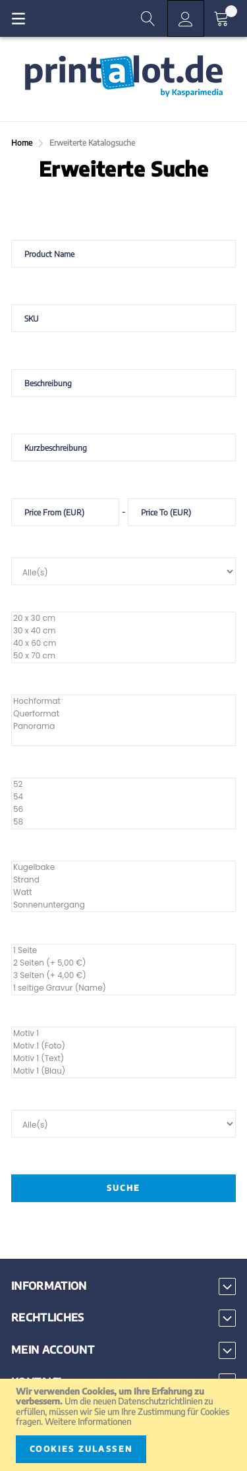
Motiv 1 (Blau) (123, 1071)
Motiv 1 (123, 1033)
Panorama (123, 726)
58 (123, 822)
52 (123, 784)
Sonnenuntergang (123, 905)
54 (123, 797)
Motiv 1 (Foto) (123, 1046)
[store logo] (124, 76)
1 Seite (123, 950)
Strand (123, 880)
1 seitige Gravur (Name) (123, 988)
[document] (123, 1425)
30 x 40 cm (123, 631)
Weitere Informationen (88, 1421)
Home (22, 143)
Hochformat (123, 701)
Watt (123, 892)
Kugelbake (123, 867)
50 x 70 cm (123, 656)
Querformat (123, 714)
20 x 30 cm (123, 618)
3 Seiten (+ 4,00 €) (123, 975)
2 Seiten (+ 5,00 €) (123, 963)
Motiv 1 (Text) (123, 1059)
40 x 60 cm (123, 643)
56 (123, 809)
